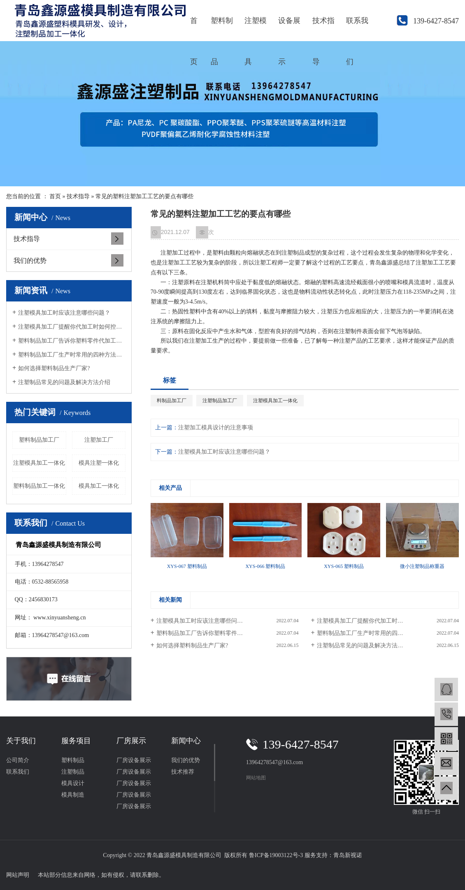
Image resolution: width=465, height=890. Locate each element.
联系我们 (357, 28)
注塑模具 (255, 28)
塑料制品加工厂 (39, 440)
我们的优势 (30, 260)
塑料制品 (222, 28)
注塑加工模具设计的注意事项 (215, 427)
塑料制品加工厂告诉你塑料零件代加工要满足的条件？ (72, 341)
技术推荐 (182, 772)
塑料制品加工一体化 (39, 486)
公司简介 (17, 760)
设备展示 (289, 28)
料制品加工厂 (171, 400)
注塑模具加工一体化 (39, 463)
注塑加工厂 (98, 440)
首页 (194, 28)
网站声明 (17, 875)
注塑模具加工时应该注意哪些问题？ (64, 313)
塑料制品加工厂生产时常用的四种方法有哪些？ (72, 355)
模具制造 (72, 795)
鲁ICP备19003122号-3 (276, 855)
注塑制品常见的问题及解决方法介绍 (64, 382)
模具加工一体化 (99, 486)
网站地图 (256, 778)
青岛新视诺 (347, 855)
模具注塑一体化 (99, 463)
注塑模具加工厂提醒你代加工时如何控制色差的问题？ (72, 327)
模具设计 (72, 783)
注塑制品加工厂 (219, 400)
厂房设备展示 (133, 760)
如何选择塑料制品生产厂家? (54, 368)
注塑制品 (72, 772)
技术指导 (323, 28)
